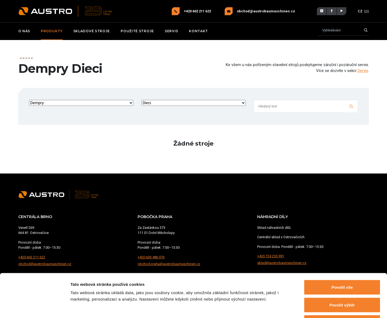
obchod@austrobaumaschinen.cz (266, 11)
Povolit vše (342, 247)
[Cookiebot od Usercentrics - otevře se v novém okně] (34, 307)
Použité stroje (137, 31)
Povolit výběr (342, 265)
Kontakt (198, 31)
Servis (171, 31)
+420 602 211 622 (198, 11)
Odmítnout (342, 282)
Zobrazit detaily (284, 307)
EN (366, 11)
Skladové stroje (91, 31)
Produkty (52, 31)
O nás (24, 31)
